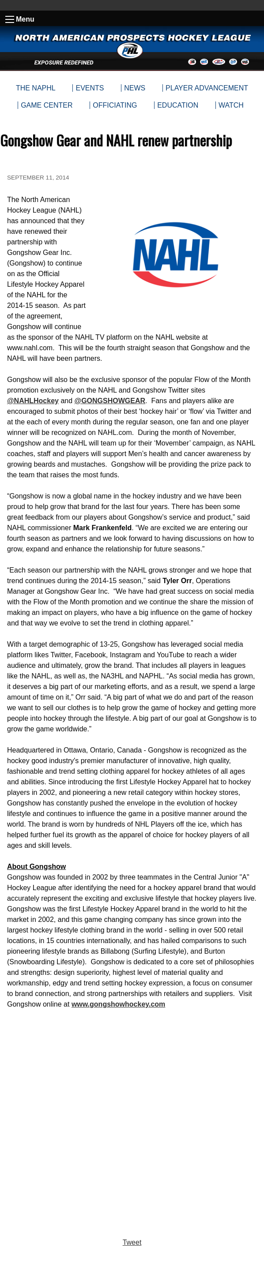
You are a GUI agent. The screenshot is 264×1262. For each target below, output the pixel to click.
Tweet (132, 1242)
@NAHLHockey (33, 400)
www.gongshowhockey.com (118, 1004)
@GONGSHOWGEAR (110, 400)
